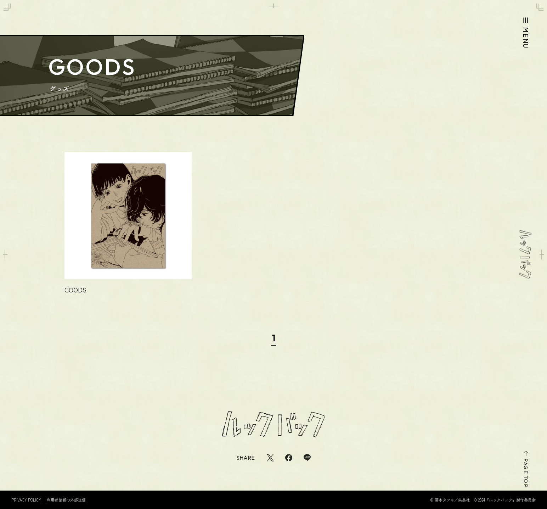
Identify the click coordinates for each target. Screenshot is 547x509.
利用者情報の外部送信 (66, 500)
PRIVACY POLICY (26, 500)
